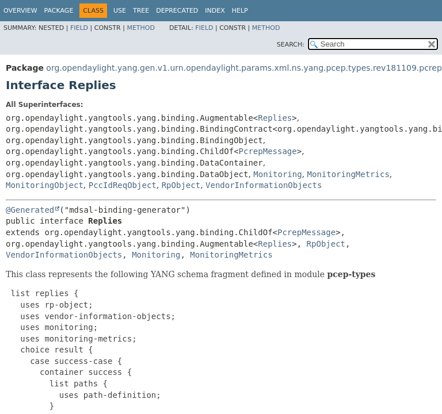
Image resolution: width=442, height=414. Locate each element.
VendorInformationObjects (263, 185)
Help (240, 10)
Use (119, 10)
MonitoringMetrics (348, 174)
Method (141, 28)
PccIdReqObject (123, 185)
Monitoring (277, 174)
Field (79, 28)
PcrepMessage (268, 151)
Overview (20, 10)
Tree (141, 10)
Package (59, 10)
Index (214, 10)
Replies (275, 117)
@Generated (30, 209)
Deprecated (177, 10)
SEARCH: (290, 44)
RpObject (181, 185)
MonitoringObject (44, 185)
